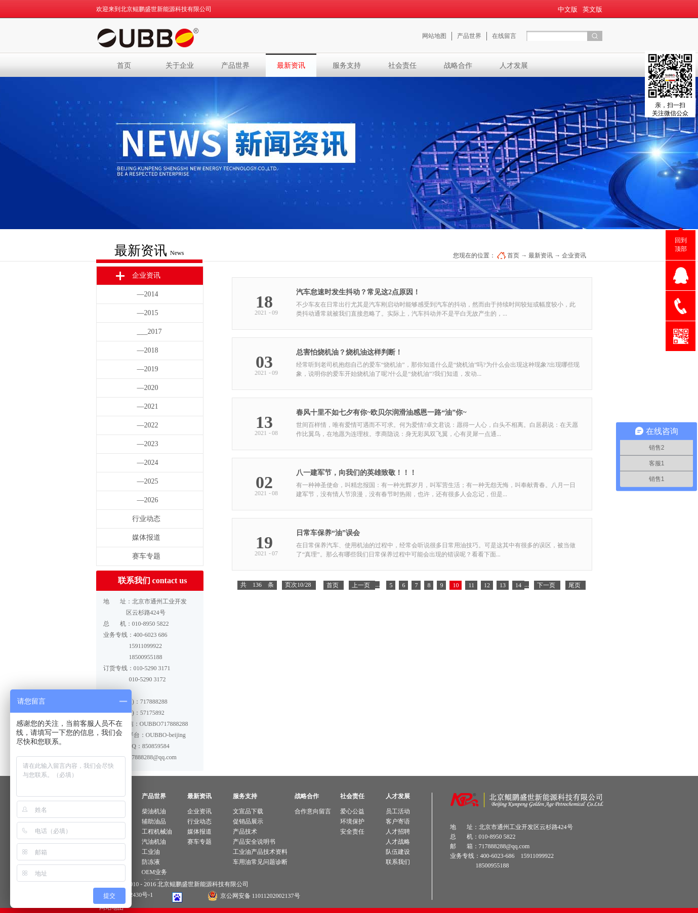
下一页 (546, 585)
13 (503, 585)
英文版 (592, 9)
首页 (124, 65)
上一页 (361, 585)
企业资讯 (574, 255)
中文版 (568, 9)
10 (456, 585)
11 (471, 585)
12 (487, 585)
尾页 (574, 585)
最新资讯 (540, 255)
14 (518, 585)
